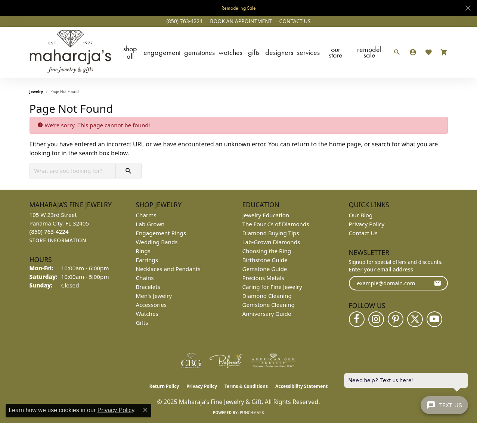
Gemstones (199, 52)
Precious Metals (263, 278)
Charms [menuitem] (146, 215)
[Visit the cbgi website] (191, 360)
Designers (279, 52)
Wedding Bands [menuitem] (157, 242)
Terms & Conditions (246, 386)
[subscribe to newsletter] (437, 283)
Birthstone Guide (265, 260)
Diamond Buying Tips (270, 233)
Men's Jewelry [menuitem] (154, 295)
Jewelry (36, 91)
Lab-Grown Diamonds (271, 242)
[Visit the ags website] (273, 360)
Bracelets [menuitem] (148, 286)
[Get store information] (58, 240)
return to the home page (326, 144)
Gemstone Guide (264, 269)
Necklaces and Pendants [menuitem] (168, 269)
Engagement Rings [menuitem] (161, 233)
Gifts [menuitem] (142, 322)
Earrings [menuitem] (147, 260)
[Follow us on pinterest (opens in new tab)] (395, 319)
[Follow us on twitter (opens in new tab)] (415, 319)
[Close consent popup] (145, 410)
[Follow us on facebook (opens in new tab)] (357, 319)
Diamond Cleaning (267, 295)
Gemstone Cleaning (268, 304)
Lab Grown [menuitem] (150, 224)
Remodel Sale (369, 52)
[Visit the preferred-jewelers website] (226, 360)
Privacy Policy (367, 224)
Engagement (161, 52)
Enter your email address (381, 269)
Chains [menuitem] (145, 278)
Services (308, 52)
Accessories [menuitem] (151, 304)
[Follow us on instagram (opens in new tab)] (376, 319)
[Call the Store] (49, 231)
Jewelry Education (265, 215)
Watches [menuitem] (147, 313)
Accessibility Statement (301, 386)
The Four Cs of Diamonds (275, 224)
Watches (230, 52)
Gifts (254, 52)
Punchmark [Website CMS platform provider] (252, 412)
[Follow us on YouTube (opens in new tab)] (434, 319)
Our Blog (361, 215)
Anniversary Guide (266, 313)
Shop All (130, 52)
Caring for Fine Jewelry (272, 286)
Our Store (336, 52)
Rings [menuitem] (143, 251)
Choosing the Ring (266, 251)
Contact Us (363, 233)
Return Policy (164, 386)
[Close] (468, 8)
